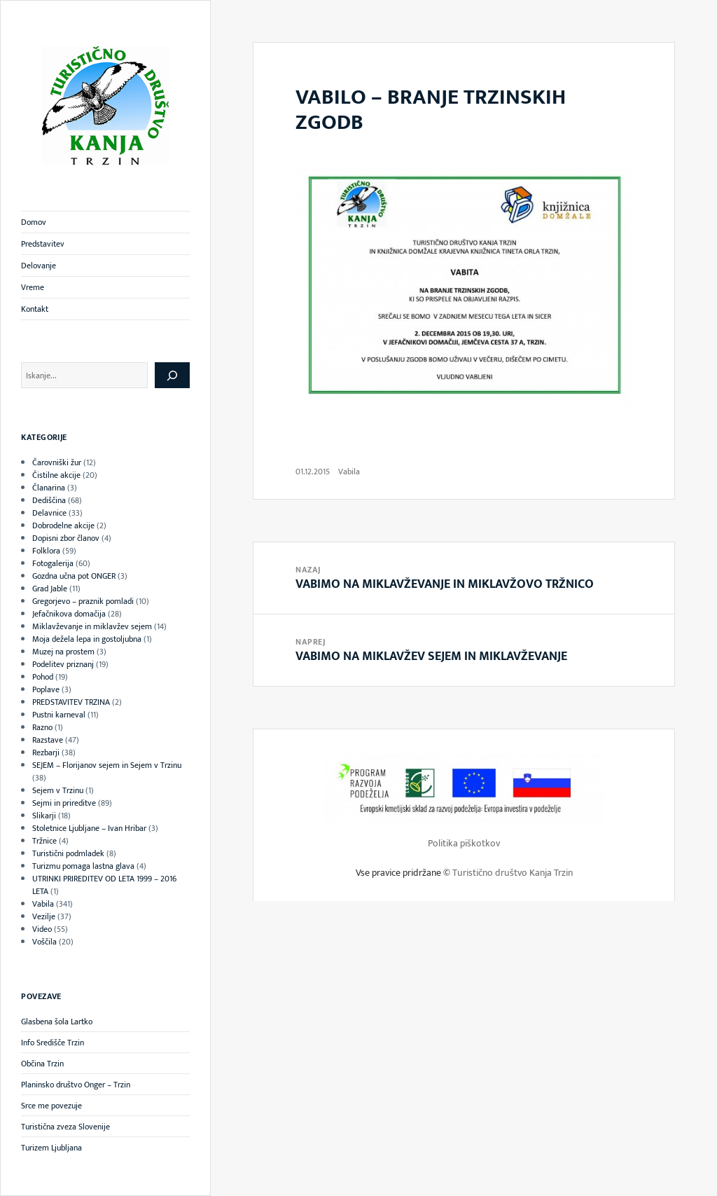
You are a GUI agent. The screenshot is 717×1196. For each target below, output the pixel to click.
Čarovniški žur (56, 462)
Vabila (43, 904)
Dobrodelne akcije (63, 525)
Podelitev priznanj (63, 664)
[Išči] (172, 375)
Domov (33, 222)
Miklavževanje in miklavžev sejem (92, 626)
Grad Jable (49, 589)
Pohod (42, 677)
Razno (42, 727)
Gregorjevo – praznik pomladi (83, 601)
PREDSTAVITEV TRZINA (71, 702)
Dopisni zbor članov (65, 538)
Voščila (44, 942)
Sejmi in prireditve (64, 803)
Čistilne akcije (56, 475)
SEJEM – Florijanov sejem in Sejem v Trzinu (106, 765)
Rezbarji (46, 752)
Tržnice (44, 841)
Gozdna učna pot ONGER (74, 576)
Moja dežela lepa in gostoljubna (86, 639)
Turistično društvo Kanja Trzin (512, 873)
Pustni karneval (58, 715)
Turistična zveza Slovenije (65, 1127)
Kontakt (34, 309)
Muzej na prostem (63, 652)
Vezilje (43, 916)
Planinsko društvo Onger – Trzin (75, 1085)
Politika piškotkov (464, 843)
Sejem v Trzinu (57, 790)
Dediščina (49, 500)
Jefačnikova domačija (69, 614)
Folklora (46, 551)
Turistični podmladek (68, 853)
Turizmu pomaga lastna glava (83, 866)
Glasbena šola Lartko (56, 1022)
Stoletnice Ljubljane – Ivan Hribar (89, 828)
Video (42, 929)
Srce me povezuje (51, 1106)
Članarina (48, 488)
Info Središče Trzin (52, 1043)
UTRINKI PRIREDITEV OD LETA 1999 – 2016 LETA (104, 885)
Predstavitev (42, 244)
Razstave (47, 740)
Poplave (46, 689)
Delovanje (38, 266)
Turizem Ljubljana (51, 1148)
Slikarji (44, 816)
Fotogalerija (53, 563)
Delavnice (49, 513)
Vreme (32, 287)
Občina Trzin (42, 1064)
